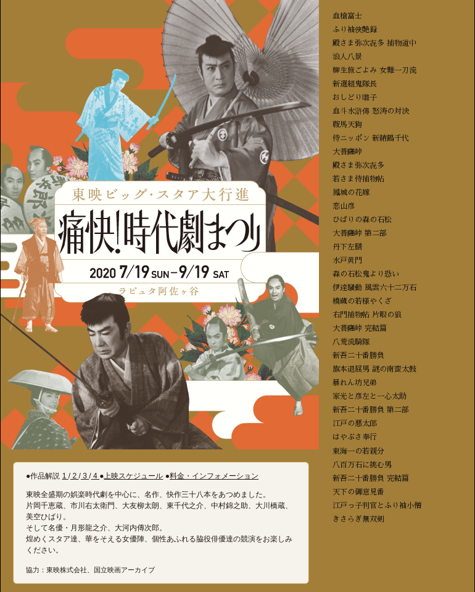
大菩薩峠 (347, 152)
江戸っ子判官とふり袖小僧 (376, 505)
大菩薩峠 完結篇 (359, 328)
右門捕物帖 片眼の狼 (367, 315)
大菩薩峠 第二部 (359, 233)
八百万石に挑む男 (362, 465)
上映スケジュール (133, 476)
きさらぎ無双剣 (358, 519)
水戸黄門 (347, 260)
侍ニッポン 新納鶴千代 (370, 138)
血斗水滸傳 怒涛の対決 (370, 111)
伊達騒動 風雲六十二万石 (374, 287)
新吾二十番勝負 (358, 355)
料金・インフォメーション (214, 476)
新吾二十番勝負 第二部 (370, 410)
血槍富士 (347, 16)
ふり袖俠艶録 (354, 29)
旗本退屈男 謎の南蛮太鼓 (374, 369)
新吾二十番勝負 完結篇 (370, 478)
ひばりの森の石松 (362, 219)
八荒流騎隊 (351, 342)
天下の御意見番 (358, 492)
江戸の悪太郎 (354, 423)
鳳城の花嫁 (351, 192)
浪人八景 (347, 56)
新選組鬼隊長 (354, 84)
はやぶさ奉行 (354, 437)
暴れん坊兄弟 (354, 382)
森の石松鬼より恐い (365, 274)
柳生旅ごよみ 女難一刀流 (374, 70)
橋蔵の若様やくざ (362, 301)
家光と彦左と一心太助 (369, 396)
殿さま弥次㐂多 (358, 165)
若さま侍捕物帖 (358, 179)
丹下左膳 (347, 247)
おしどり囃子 (354, 97)
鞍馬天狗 (347, 124)
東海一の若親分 (358, 451)
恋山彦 (343, 206)
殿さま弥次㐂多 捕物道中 (374, 43)
